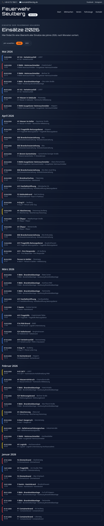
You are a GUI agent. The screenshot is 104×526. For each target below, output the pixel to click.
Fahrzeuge (88, 12)
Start (59, 12)
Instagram (98, 2)
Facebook (90, 2)
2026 (19, 43)
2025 (27, 43)
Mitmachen (68, 12)
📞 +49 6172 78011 (9, 2)
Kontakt (99, 12)
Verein (78, 12)
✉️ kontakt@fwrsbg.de (28, 2)
